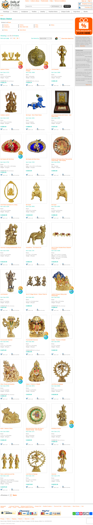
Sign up (84, 1)
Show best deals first (67, 38)
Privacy (2, 519)
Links (32, 519)
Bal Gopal (28, 204)
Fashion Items (53, 11)
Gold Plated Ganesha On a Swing (8, 204)
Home (27, 1)
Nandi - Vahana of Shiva (6, 428)
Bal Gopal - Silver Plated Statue (34, 115)
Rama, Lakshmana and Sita (7, 474)
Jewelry (42, 11)
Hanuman (53, 474)
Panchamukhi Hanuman (6, 340)
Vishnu (52, 25)
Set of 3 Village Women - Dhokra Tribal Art (36, 294)
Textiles (34, 11)
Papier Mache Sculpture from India (26, 507)
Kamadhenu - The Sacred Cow (33, 247)
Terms (8, 519)
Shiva (36, 25)
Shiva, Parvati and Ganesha (7, 384)
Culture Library (35, 1)
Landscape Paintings (14, 506)
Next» (15, 495)
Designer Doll (38, 506)
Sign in (90, 1)
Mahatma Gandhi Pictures (27, 506)
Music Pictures (76, 506)
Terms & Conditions (60, 1)
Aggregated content (3, 507)
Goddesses (7, 27)
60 (14, 38)
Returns (20, 519)
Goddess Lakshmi (4, 115)
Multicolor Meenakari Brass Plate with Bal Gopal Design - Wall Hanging (61, 160)
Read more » (89, 84)
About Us (26, 519)
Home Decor (23, 30)
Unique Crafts (65, 11)
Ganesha (6, 25)
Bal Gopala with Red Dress (7, 159)
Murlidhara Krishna (56, 428)
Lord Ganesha (54, 69)
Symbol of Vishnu (4, 69)
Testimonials (44, 1)
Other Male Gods (24, 27)
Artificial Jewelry (67, 506)
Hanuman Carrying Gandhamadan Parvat (10, 247)
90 (17, 38)
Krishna (21, 25)
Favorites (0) (88, 7)
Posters (15, 11)
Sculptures (24, 11)
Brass (9, 22)
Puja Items (76, 11)
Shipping (14, 519)
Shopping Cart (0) (87, 3)
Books (86, 11)
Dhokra (6, 30)
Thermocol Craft (57, 506)
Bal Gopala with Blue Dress (33, 159)
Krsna (14, 507)
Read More (82, 46)
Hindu (36, 27)
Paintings (6, 11)
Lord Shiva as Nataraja (57, 384)
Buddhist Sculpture (47, 506)
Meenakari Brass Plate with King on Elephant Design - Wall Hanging (35, 429)
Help (51, 1)
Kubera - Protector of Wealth (58, 340)
